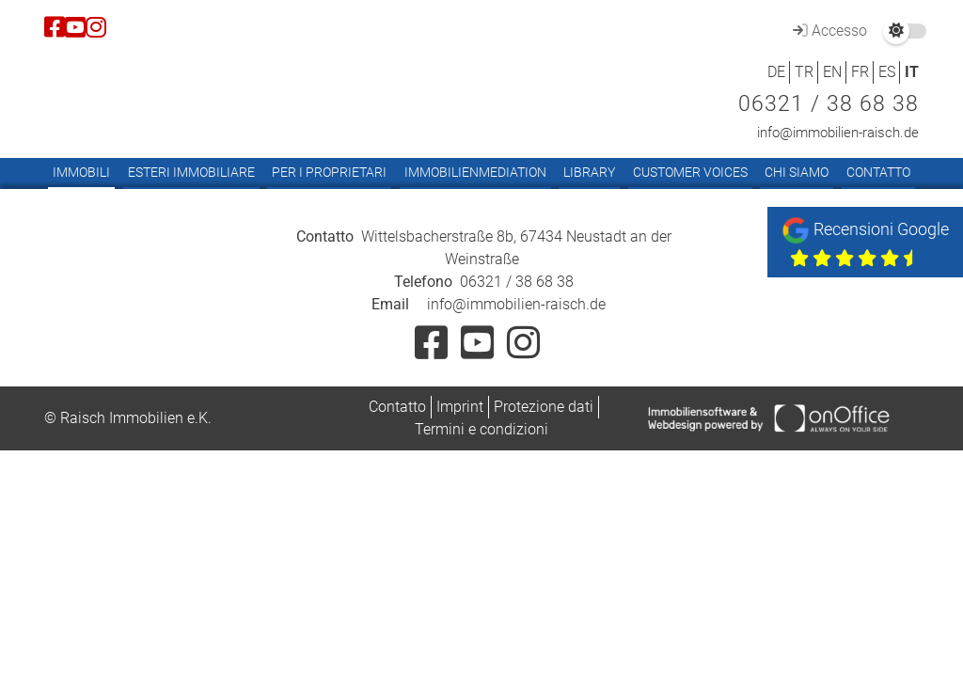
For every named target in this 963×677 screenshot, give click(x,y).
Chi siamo (797, 172)
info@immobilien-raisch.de (838, 132)
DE (776, 72)
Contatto (878, 172)
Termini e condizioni (481, 429)
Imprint (459, 407)
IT (912, 72)
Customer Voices (690, 172)
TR (804, 72)
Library (589, 172)
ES (886, 72)
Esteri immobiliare (191, 172)
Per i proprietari (329, 172)
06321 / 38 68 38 (828, 104)
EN (832, 72)
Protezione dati (543, 407)
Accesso (827, 30)
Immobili (81, 172)
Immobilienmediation (475, 172)
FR (860, 72)
